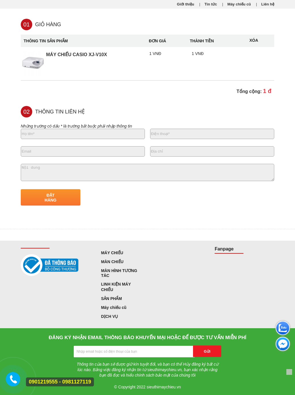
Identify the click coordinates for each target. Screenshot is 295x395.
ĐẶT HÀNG (50, 197)
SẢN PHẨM (111, 298)
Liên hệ (267, 4)
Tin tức (211, 4)
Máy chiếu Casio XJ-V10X (76, 54)
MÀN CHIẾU (112, 261)
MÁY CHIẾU (112, 252)
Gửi (207, 351)
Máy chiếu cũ (239, 4)
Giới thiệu (185, 4)
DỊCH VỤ (109, 316)
